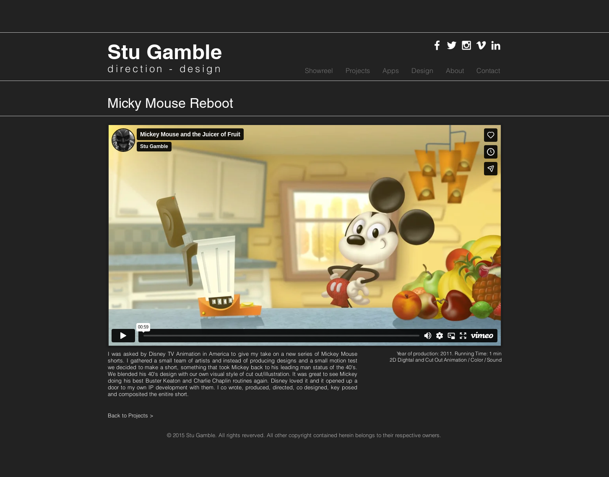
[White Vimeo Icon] (481, 45)
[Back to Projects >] (138, 415)
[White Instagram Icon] (466, 45)
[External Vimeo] (304, 235)
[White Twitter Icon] (451, 45)
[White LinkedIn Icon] (495, 45)
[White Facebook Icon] (437, 45)
